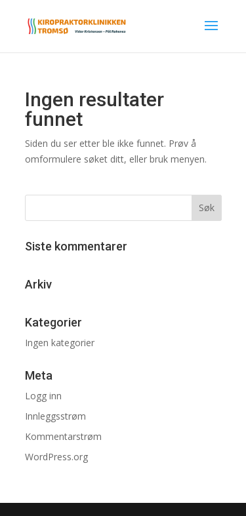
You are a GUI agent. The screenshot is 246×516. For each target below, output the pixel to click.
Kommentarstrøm (63, 436)
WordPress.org (56, 456)
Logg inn (43, 395)
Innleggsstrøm (55, 416)
